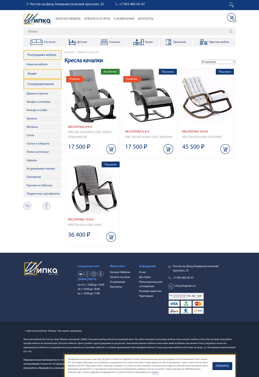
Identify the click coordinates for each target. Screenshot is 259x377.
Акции (32, 73)
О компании (124, 19)
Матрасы (32, 127)
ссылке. (155, 372)
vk (27, 206)
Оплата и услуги (97, 19)
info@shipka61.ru (185, 286)
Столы (30, 135)
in (94, 274)
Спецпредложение (41, 84)
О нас (142, 272)
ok (46, 206)
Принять (222, 366)
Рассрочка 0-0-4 (80, 127)
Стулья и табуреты (38, 143)
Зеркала (32, 160)
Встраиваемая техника (41, 168)
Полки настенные (38, 152)
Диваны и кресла (88, 52)
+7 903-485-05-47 (132, 4)
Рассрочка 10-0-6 (195, 131)
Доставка (145, 277)
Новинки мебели (37, 64)
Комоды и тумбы (37, 110)
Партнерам (146, 296)
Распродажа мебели (42, 55)
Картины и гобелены (40, 185)
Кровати (32, 118)
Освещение (34, 177)
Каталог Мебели (68, 19)
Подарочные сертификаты (43, 193)
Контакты (146, 19)
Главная (69, 52)
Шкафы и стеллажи (38, 102)
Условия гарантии (150, 291)
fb (87, 274)
